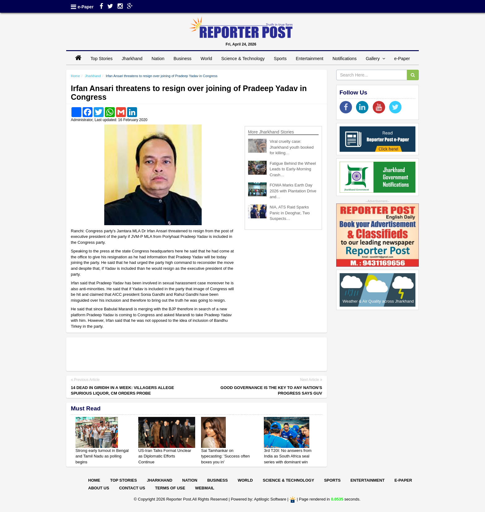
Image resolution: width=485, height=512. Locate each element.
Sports (280, 58)
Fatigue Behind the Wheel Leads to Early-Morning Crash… (293, 169)
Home (75, 76)
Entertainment (309, 58)
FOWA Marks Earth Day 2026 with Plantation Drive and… (293, 191)
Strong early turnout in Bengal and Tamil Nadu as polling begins (102, 456)
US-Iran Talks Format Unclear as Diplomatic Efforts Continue (164, 456)
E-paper (403, 480)
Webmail (204, 488)
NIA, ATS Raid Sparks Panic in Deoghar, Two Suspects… (290, 213)
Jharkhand (132, 58)
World (206, 58)
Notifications (345, 58)
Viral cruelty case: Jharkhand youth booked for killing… (292, 147)
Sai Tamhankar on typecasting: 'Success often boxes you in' (225, 456)
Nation (158, 58)
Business (182, 58)
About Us (98, 488)
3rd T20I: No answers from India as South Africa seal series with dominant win (287, 456)
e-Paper (85, 6)
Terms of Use (170, 488)
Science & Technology (242, 58)
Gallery (375, 58)
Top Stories (101, 58)
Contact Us (132, 488)
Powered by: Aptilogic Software (258, 499)
